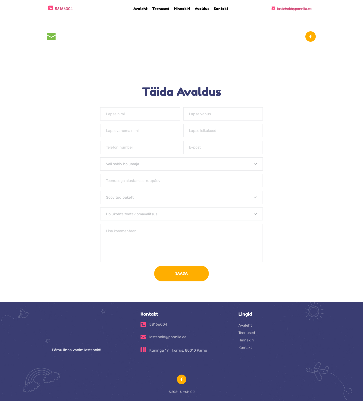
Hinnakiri (246, 340)
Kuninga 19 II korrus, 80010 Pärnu (178, 350)
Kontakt (245, 348)
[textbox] (180, 164)
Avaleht (245, 325)
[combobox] (181, 164)
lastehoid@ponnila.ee (294, 9)
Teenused (246, 333)
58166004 (64, 8)
